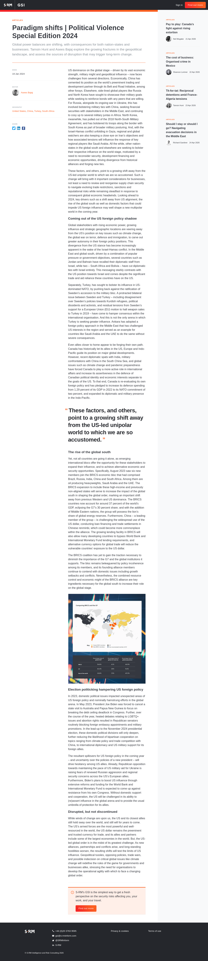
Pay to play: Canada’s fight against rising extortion (180, 28)
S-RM (56, 945)
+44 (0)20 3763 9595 (64, 931)
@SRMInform (60, 940)
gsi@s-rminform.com (64, 935)
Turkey (37, 111)
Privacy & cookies (120, 931)
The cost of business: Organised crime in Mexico (180, 61)
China (30, 111)
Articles (17, 20)
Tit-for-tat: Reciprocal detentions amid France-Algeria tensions (181, 94)
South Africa (48, 111)
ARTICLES (170, 19)
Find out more (195, 5)
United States (19, 111)
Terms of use (154, 931)
